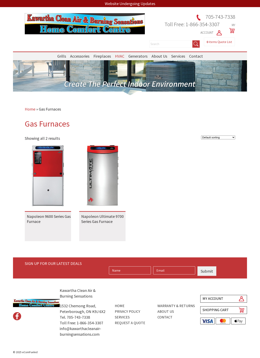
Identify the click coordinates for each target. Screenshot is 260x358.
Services (178, 56)
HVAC (119, 56)
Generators (137, 56)
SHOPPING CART (216, 309)
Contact (196, 56)
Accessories (79, 56)
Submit (207, 271)
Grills (61, 56)
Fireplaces (102, 56)
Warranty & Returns (176, 305)
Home (30, 109)
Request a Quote (130, 322)
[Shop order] (218, 137)
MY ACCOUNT (213, 298)
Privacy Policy (127, 311)
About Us (159, 56)
